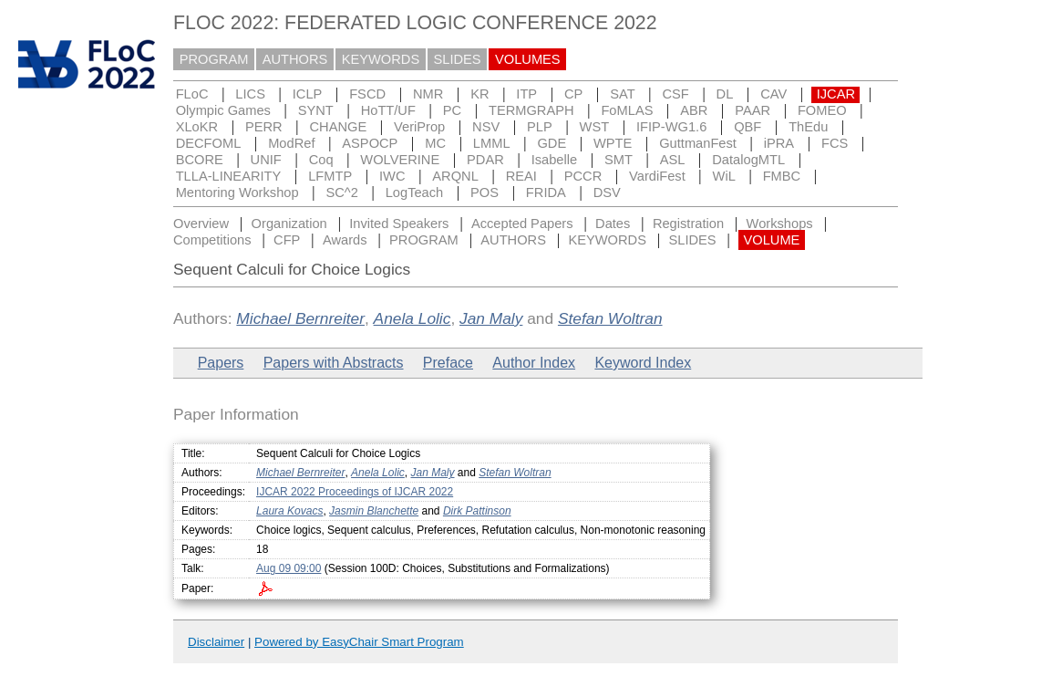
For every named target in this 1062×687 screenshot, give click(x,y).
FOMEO (822, 110)
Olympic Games (223, 110)
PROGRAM (214, 59)
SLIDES (457, 59)
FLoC (192, 94)
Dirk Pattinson (477, 511)
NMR (428, 94)
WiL (724, 176)
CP (573, 94)
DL (725, 94)
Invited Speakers (399, 223)
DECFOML (209, 143)
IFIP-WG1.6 (671, 127)
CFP (286, 240)
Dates (612, 223)
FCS (834, 143)
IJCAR (836, 94)
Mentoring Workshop (237, 192)
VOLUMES (528, 59)
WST (595, 127)
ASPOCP (369, 143)
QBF (747, 127)
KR (479, 94)
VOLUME (771, 240)
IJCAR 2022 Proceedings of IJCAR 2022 (354, 491)
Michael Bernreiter (300, 318)
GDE (551, 143)
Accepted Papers (522, 223)
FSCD (367, 94)
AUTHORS (295, 59)
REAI (521, 176)
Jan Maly (490, 318)
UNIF (266, 159)
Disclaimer (216, 642)
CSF (675, 94)
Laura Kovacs (289, 511)
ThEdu (808, 127)
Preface (448, 362)
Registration (688, 223)
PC (452, 110)
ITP (526, 94)
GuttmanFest (698, 143)
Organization (289, 223)
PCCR (583, 176)
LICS (250, 94)
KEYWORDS (381, 59)
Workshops (780, 223)
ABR (693, 110)
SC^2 (341, 192)
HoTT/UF (388, 110)
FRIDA (546, 192)
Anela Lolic (412, 318)
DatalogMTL (748, 159)
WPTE (612, 143)
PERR (264, 127)
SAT (622, 94)
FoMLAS (627, 110)
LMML (491, 143)
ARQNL (455, 176)
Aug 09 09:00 (288, 568)
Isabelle (554, 159)
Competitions (212, 240)
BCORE (199, 159)
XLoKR (197, 127)
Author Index (533, 362)
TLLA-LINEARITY (229, 176)
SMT (618, 159)
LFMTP (330, 176)
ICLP (308, 94)
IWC (392, 176)
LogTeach (415, 192)
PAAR (752, 110)
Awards (345, 240)
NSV (486, 127)
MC (435, 143)
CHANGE (338, 127)
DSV (607, 192)
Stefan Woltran (610, 318)
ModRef (291, 143)
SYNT (316, 110)
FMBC (782, 176)
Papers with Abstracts (333, 362)
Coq (321, 159)
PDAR (485, 159)
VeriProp (419, 127)
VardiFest (657, 176)
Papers (221, 362)
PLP (539, 127)
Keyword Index (642, 362)
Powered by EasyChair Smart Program (359, 642)
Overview (201, 223)
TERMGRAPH (531, 110)
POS (484, 192)
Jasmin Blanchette (373, 511)
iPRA (779, 143)
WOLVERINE (399, 159)
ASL (673, 159)
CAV (773, 94)
